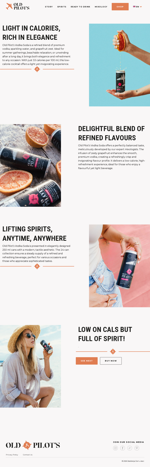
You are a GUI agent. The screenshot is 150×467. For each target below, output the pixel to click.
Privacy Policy (12, 455)
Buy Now (111, 361)
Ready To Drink (80, 7)
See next (87, 361)
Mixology (101, 7)
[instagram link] (115, 448)
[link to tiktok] (129, 448)
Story (49, 7)
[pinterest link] (136, 448)
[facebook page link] (122, 448)
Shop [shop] (120, 6)
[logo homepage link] (17, 9)
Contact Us (27, 455)
